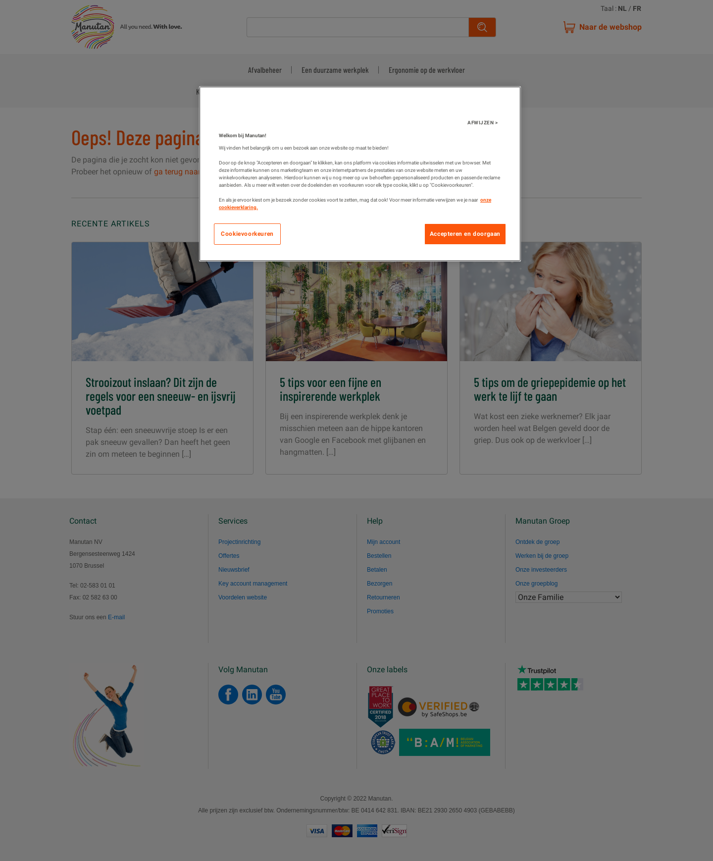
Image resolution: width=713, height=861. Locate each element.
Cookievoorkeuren (247, 233)
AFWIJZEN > (482, 122)
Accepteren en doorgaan (465, 233)
